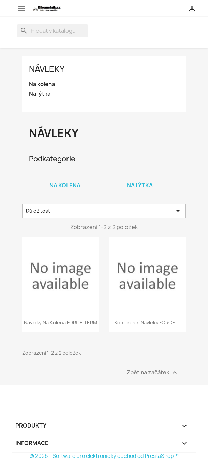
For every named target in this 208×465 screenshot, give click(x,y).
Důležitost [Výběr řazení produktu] (104, 211)
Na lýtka (39, 93)
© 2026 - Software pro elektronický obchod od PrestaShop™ (104, 456)
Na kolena (42, 84)
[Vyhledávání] (52, 30)
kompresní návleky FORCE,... (147, 322)
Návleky (46, 69)
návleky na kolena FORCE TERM (60, 322)
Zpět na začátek (153, 373)
